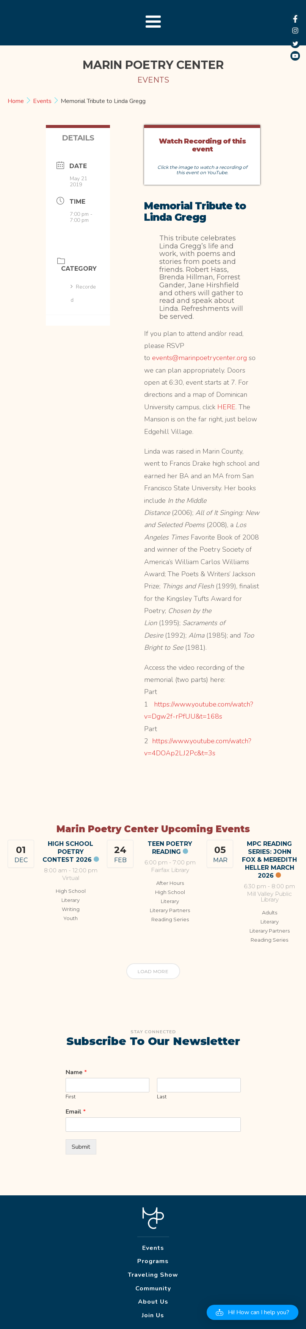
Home (16, 101)
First (70, 1097)
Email (76, 1112)
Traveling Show (153, 1275)
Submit (81, 1147)
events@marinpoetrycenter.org (199, 357)
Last (161, 1097)
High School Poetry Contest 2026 (68, 851)
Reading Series (170, 919)
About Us (153, 1302)
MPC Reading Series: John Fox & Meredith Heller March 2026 (269, 859)
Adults (269, 912)
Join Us (153, 1315)
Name (76, 1072)
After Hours (170, 883)
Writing (71, 909)
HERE (226, 407)
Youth (70, 918)
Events (42, 101)
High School (71, 891)
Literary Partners (170, 910)
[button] (252, 1312)
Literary (70, 900)
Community (153, 1288)
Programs (153, 1261)
